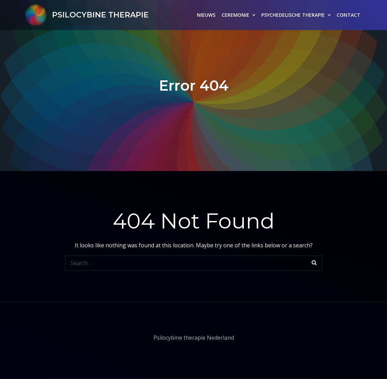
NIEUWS (206, 15)
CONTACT (348, 15)
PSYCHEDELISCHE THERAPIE (293, 15)
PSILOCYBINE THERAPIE (100, 14)
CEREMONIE (235, 15)
